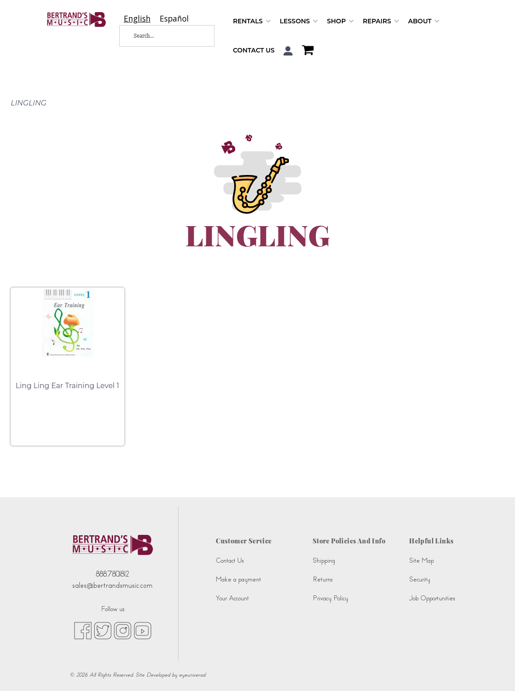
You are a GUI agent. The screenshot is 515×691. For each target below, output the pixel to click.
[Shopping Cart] (305, 51)
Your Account (232, 598)
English (137, 18)
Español (174, 18)
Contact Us (254, 50)
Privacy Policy (330, 598)
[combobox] (137, 18)
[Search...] (160, 36)
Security (419, 579)
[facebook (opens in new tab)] (83, 630)
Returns (322, 579)
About (424, 21)
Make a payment (238, 579)
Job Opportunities (432, 598)
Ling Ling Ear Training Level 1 (67, 385)
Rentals (252, 21)
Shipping (324, 560)
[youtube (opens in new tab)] (142, 630)
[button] (288, 51)
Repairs (381, 21)
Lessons (299, 21)
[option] (174, 18)
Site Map (421, 560)
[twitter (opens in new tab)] (103, 630)
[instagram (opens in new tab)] (122, 630)
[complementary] (495, 671)
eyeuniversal (192, 675)
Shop (340, 21)
